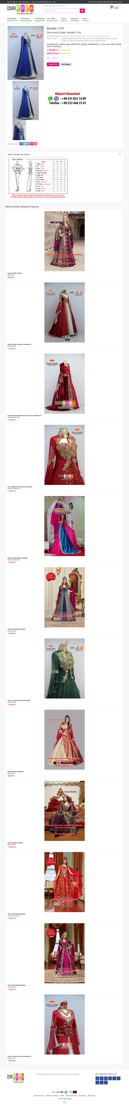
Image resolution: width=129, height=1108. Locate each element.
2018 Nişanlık (40, 20)
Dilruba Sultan (12, 631)
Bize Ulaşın (91, 1095)
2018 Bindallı (12, 20)
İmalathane (74, 20)
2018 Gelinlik (26, 20)
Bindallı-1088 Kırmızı (14, 488)
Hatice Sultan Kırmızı (14, 916)
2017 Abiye (52, 20)
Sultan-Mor (11, 275)
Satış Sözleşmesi (39, 1095)
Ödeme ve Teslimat (52, 1095)
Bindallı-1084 (12, 346)
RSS (64, 1102)
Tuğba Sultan (12, 987)
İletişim (85, 20)
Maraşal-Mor (12, 844)
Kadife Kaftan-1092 (14, 417)
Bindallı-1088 (12, 702)
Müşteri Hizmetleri (71, 1095)
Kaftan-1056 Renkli (14, 560)
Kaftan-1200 (11, 1058)
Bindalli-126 (11, 773)
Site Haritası (83, 1095)
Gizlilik (62, 1095)
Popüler (64, 20)
